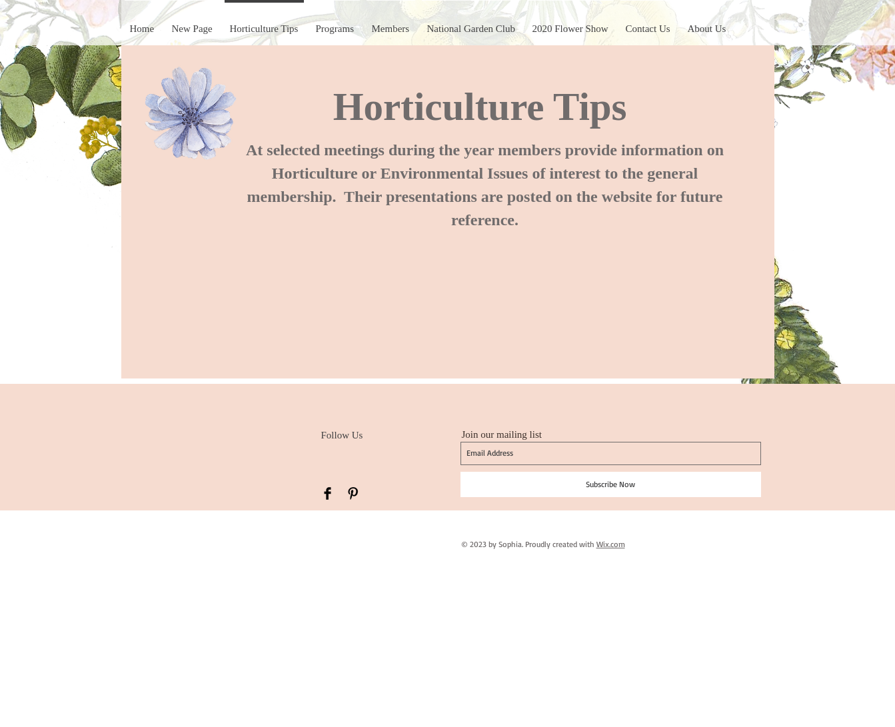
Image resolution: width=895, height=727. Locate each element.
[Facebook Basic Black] (327, 493)
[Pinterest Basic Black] (353, 493)
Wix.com (610, 544)
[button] (570, 22)
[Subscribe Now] (610, 484)
